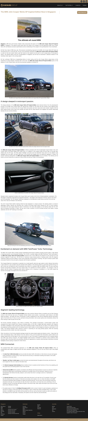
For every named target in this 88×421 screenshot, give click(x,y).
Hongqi (9, 406)
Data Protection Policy (71, 407)
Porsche (24, 406)
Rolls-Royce (3, 406)
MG (1, 412)
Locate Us (78, 5)
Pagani (2, 415)
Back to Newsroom (82, 12)
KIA (52, 410)
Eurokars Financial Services (13, 413)
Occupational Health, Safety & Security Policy (76, 411)
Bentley (38, 404)
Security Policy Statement (72, 410)
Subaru (53, 411)
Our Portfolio (69, 5)
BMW (2, 407)
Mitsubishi (54, 408)
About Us (60, 5)
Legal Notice (69, 406)
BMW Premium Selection (27, 410)
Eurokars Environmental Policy (73, 408)
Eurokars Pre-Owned (12, 409)
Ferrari (24, 412)
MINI (2, 408)
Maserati (39, 408)
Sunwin (9, 407)
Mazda (2, 410)
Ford (53, 407)
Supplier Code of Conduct (72, 412)
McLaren (2, 411)
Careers (84, 5)
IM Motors (3, 414)
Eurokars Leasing (11, 412)
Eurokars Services (11, 410)
